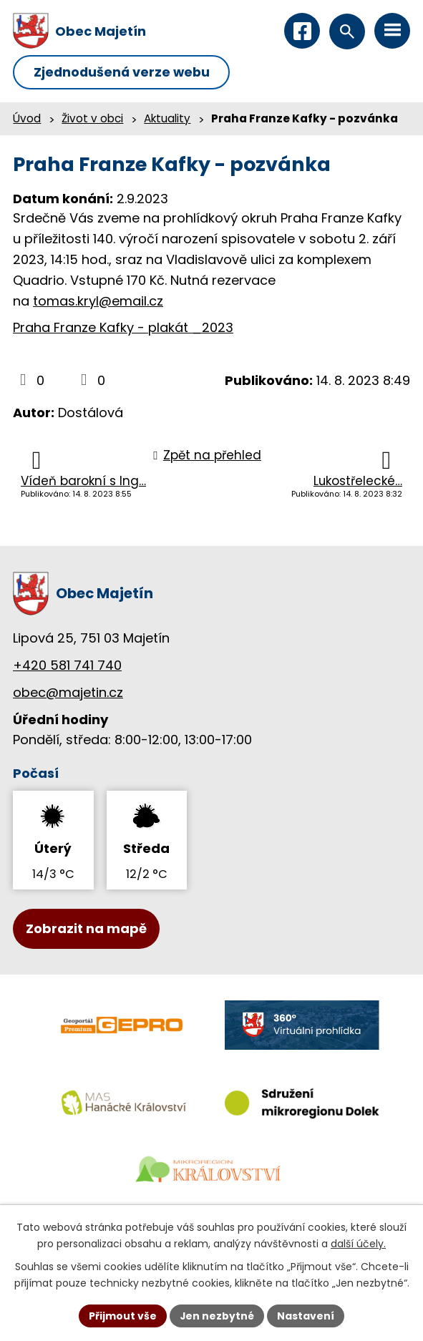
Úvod (27, 119)
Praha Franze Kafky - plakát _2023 (123, 328)
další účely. (358, 1244)
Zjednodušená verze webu (123, 73)
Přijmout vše (123, 1315)
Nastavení (306, 1315)
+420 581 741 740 (67, 666)
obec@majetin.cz (68, 692)
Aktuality (167, 119)
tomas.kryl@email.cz (98, 301)
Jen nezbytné (217, 1315)
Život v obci (92, 119)
